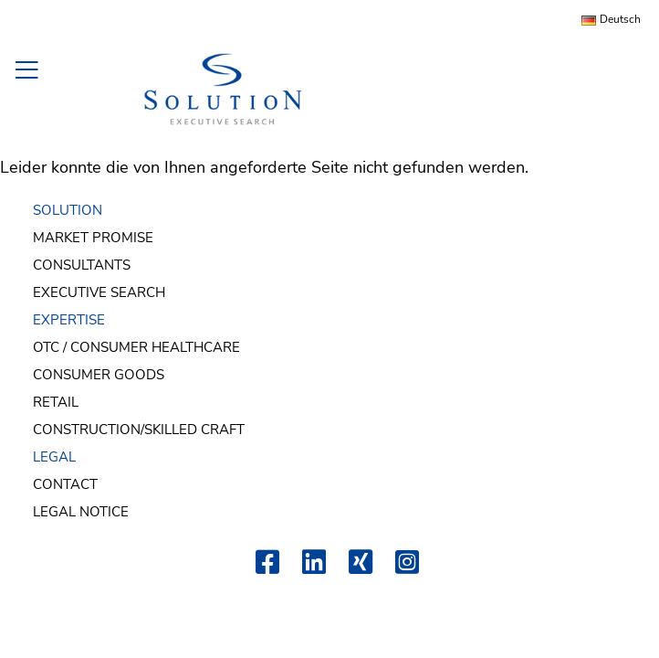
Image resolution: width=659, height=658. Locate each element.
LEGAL (54, 457)
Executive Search (99, 292)
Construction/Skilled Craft (139, 429)
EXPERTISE (69, 320)
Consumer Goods (98, 375)
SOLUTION (67, 210)
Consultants (82, 265)
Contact (65, 484)
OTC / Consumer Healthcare (136, 347)
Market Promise (93, 237)
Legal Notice (81, 512)
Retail (55, 402)
